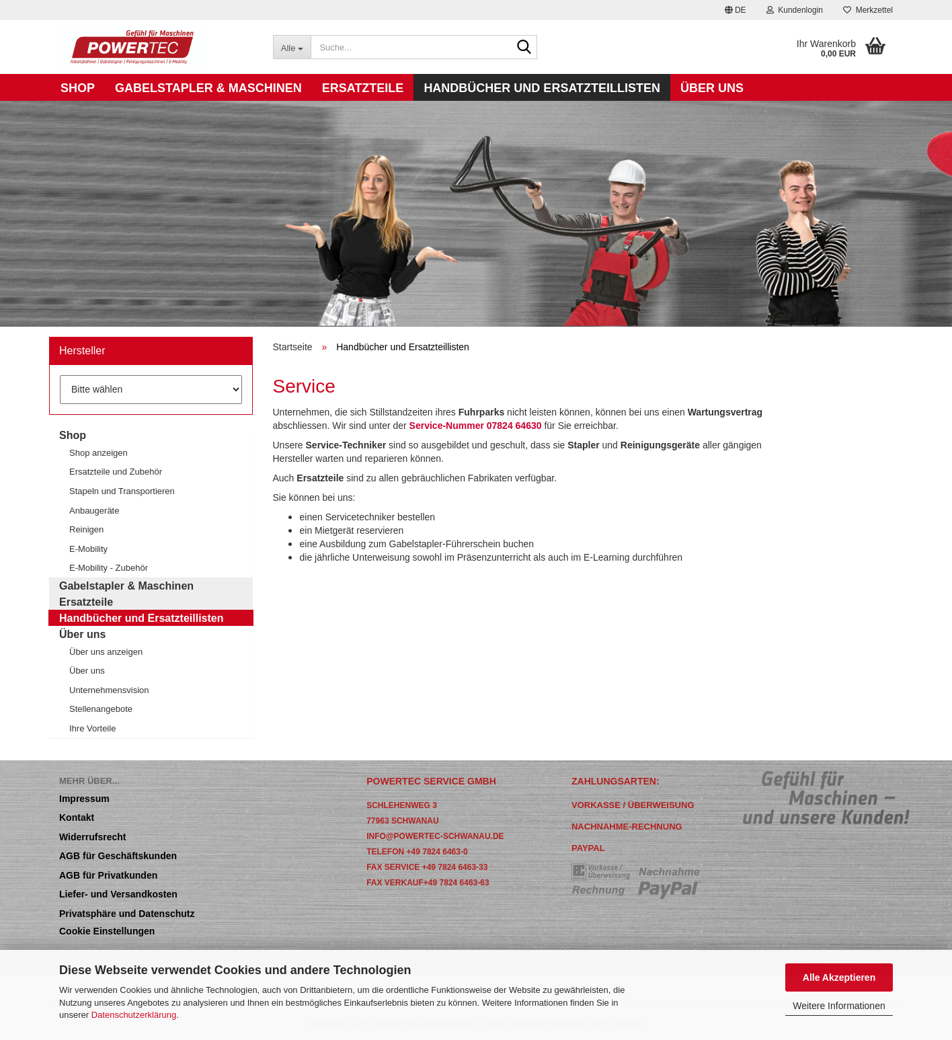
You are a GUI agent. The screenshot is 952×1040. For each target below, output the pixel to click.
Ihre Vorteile (92, 728)
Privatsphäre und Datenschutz (127, 913)
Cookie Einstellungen (107, 931)
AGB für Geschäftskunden (118, 855)
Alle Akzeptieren (839, 977)
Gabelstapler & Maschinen (208, 88)
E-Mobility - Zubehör (108, 567)
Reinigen (86, 529)
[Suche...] (292, 47)
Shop (78, 88)
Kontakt (76, 817)
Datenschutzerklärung (133, 1014)
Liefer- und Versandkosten (118, 894)
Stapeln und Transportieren (122, 490)
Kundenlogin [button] (794, 9)
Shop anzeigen (98, 452)
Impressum (84, 798)
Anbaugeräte (94, 510)
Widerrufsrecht (92, 837)
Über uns (712, 88)
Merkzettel (868, 9)
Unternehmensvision (109, 689)
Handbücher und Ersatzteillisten (542, 88)
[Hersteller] (151, 389)
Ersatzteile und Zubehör (115, 471)
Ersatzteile (363, 88)
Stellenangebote (100, 708)
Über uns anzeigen (106, 651)
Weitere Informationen (839, 1005)
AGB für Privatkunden (108, 875)
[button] (735, 10)
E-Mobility (88, 548)
